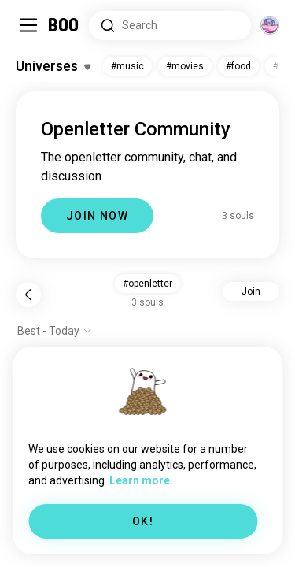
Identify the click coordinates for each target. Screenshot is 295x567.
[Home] (64, 25)
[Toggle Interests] (53, 66)
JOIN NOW (97, 215)
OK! (142, 521)
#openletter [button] (147, 283)
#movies (185, 66)
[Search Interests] (170, 25)
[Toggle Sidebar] (28, 25)
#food (238, 66)
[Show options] (54, 330)
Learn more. (141, 480)
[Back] (28, 294)
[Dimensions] (269, 25)
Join (251, 291)
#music (127, 66)
